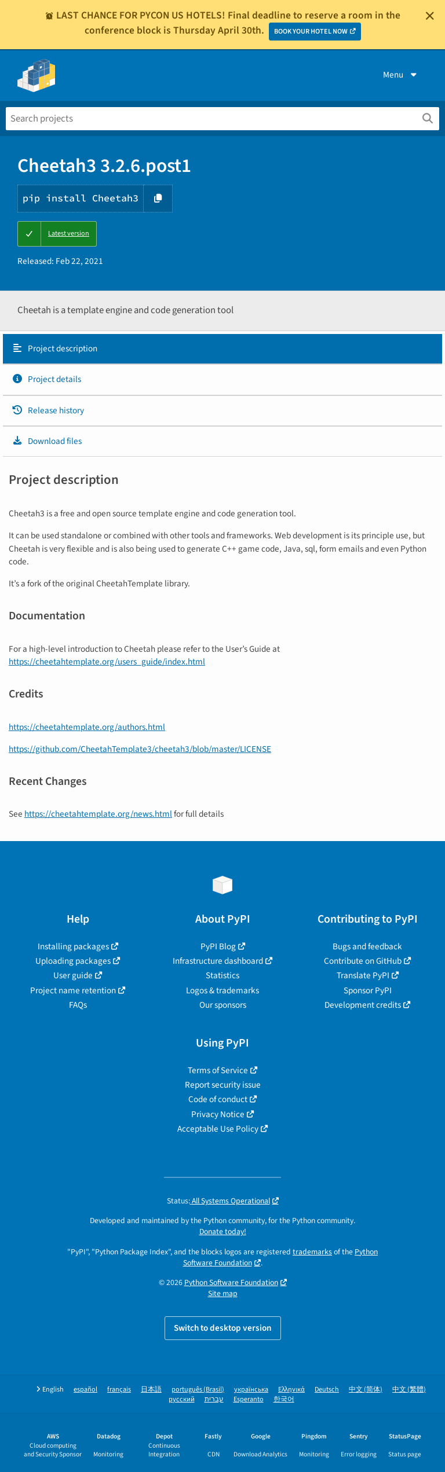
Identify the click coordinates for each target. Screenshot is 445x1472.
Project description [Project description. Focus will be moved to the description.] (54, 348)
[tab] (222, 349)
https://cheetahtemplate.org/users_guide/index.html (107, 661)
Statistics (222, 975)
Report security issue (223, 1084)
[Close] (430, 15)
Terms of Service (218, 1070)
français (119, 1389)
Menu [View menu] (401, 74)
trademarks (312, 1251)
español (85, 1389)
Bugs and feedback (367, 946)
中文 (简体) (365, 1389)
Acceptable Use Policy (217, 1128)
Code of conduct (217, 1099)
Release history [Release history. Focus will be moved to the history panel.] (48, 410)
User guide (73, 975)
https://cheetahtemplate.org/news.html (98, 813)
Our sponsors (222, 1005)
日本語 (151, 1389)
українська (251, 1389)
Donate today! (222, 1231)
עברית (214, 1399)
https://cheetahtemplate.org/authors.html (87, 727)
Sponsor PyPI (368, 990)
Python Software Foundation (231, 1282)
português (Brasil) (198, 1389)
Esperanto (249, 1399)
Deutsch (327, 1389)
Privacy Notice (218, 1114)
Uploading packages (73, 961)
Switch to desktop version (223, 1328)
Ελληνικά (291, 1389)
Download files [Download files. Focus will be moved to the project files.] (47, 441)
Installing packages (73, 946)
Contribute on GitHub (363, 961)
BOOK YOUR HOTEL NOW (311, 31)
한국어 (283, 1399)
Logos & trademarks (222, 990)
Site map (223, 1293)
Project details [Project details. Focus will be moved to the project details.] (46, 379)
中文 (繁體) (409, 1389)
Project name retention (73, 990)
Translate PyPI (363, 975)
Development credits (362, 1005)
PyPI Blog (218, 946)
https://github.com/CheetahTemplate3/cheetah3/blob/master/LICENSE (140, 749)
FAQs (78, 1005)
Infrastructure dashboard (218, 961)
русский (182, 1399)
